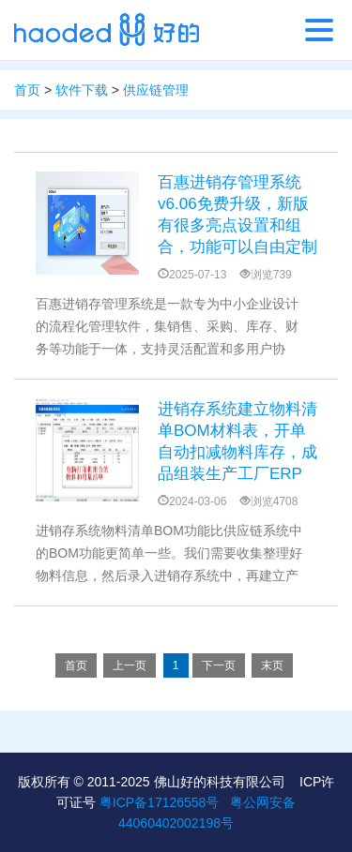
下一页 (219, 665)
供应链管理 (156, 89)
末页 (272, 665)
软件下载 (81, 89)
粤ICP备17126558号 (159, 802)
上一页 (129, 665)
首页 (27, 89)
